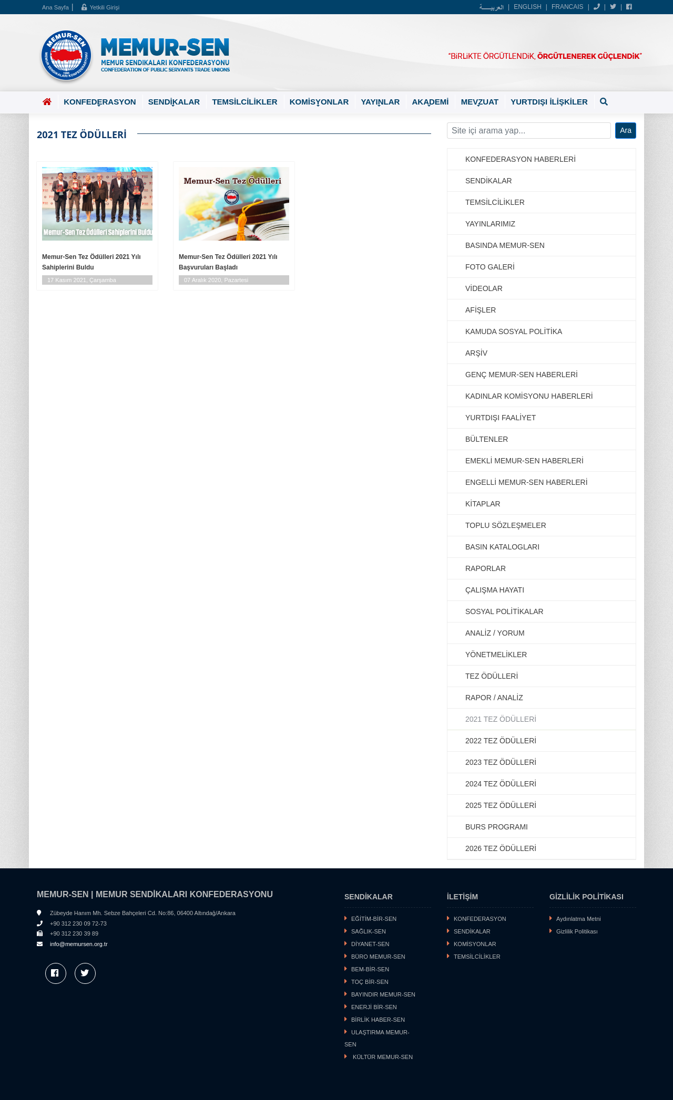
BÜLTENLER (486, 439)
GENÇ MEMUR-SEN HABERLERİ (521, 374)
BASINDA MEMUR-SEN (505, 245)
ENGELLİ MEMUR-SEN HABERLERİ (526, 482)
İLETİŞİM (462, 897)
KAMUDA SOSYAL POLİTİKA (513, 331)
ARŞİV (476, 353)
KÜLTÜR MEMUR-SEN (382, 1057)
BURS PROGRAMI (496, 827)
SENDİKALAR (174, 102)
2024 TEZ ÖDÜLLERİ (500, 784)
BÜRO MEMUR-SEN (378, 956)
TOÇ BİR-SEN (370, 982)
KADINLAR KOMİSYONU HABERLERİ (529, 396)
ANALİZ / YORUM (495, 633)
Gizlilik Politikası (577, 931)
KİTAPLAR (483, 504)
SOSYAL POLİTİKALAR (504, 611)
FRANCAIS (568, 7)
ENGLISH (528, 7)
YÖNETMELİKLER (496, 654)
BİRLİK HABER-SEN (378, 1019)
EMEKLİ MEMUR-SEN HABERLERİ (524, 460)
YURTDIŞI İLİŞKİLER (549, 101)
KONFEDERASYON (100, 102)
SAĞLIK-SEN (368, 931)
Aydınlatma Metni (578, 919)
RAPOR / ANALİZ (494, 697)
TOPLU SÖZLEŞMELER (505, 525)
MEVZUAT (479, 102)
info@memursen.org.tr (79, 944)
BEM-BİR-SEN (370, 969)
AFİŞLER (480, 310)
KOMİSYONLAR (319, 102)
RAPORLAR (485, 568)
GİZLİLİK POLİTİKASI (586, 897)
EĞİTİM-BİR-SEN (373, 919)
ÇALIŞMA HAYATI (494, 590)
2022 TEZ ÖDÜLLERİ (500, 740)
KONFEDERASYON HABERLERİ (520, 159)
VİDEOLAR (484, 288)
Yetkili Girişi (100, 7)
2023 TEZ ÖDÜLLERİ (500, 762)
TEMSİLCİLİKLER (244, 101)
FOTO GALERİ (490, 267)
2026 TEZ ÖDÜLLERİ (500, 848)
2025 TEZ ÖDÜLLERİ (500, 805)
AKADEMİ (430, 102)
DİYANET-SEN (370, 944)
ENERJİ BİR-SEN (374, 1007)
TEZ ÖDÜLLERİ (491, 676)
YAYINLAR (380, 102)
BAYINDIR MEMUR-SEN (383, 994)
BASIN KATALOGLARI (502, 547)
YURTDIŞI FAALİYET (500, 417)
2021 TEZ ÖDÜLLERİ (500, 719)
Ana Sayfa (55, 7)
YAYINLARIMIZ (490, 224)
